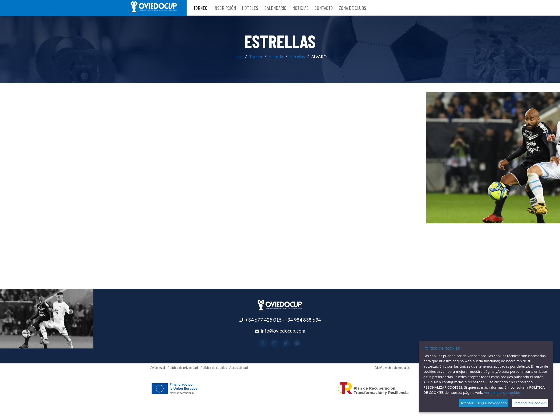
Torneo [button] (200, 8)
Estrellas (297, 56)
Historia (276, 56)
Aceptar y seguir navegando (484, 403)
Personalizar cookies (530, 403)
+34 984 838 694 (302, 320)
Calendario (275, 8)
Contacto (324, 8)
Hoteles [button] (250, 8)
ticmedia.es (402, 367)
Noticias (300, 8)
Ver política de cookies (502, 392)
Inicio (238, 56)
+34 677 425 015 (263, 320)
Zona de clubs (352, 8)
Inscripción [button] (224, 8)
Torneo (255, 56)
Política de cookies (213, 367)
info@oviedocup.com (283, 331)
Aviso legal (157, 367)
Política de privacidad (182, 367)
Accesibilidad (238, 367)
